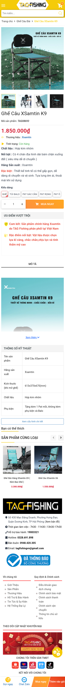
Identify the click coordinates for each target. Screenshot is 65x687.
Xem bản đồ (52, 521)
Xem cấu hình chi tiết (32, 421)
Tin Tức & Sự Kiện (17, 601)
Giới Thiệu (13, 585)
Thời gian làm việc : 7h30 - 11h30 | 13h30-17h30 (35, 526)
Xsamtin (26, 137)
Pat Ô (57, 194)
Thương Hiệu (14, 593)
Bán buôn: (22, 543)
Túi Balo (15, 194)
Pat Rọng (45, 194)
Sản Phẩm (13, 589)
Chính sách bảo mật (50, 593)
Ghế (5, 195)
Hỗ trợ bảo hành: (23, 532)
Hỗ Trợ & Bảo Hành (18, 597)
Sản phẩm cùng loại (19, 438)
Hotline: (20, 537)
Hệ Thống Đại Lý (16, 605)
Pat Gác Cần (30, 194)
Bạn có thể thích (12, 428)
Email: (26, 548)
